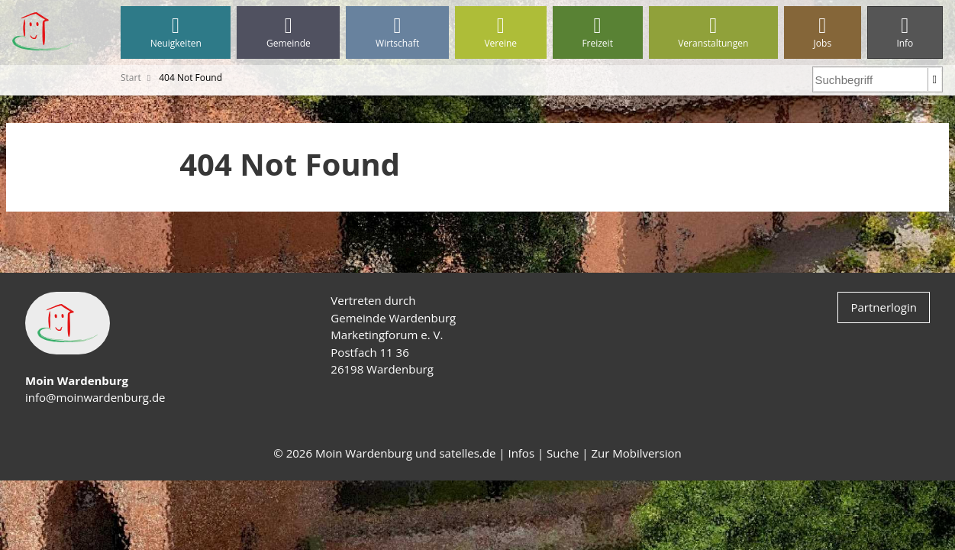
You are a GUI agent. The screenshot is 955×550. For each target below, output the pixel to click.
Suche (563, 453)
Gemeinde (288, 32)
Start (131, 77)
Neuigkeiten (175, 32)
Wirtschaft (397, 32)
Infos (521, 453)
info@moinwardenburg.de (95, 397)
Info (905, 32)
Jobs (822, 32)
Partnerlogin (883, 307)
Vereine (501, 32)
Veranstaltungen (713, 32)
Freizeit (597, 32)
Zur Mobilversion (636, 453)
